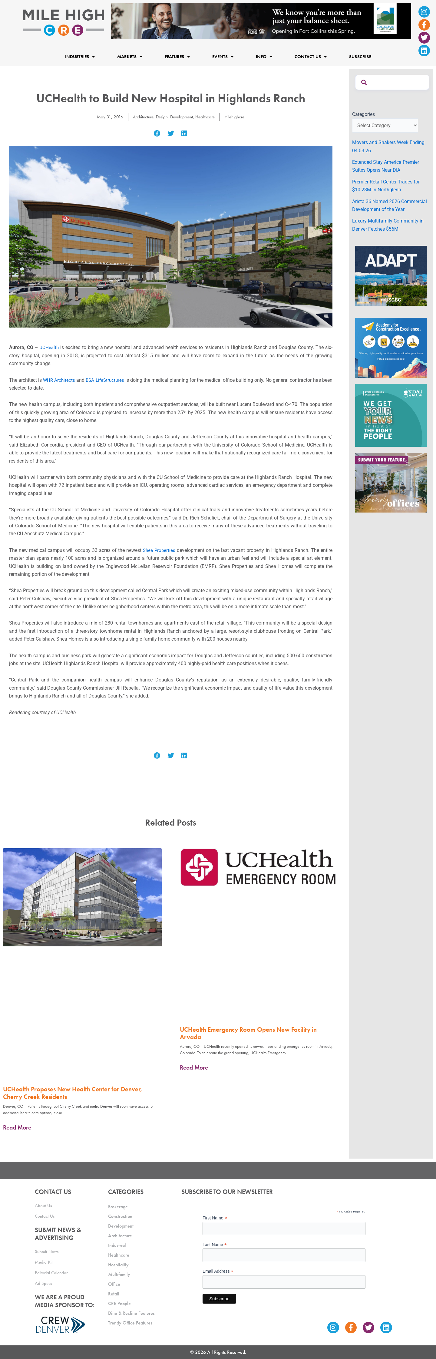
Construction (120, 1216)
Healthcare (207, 117)
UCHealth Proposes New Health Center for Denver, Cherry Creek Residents (72, 1093)
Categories (363, 114)
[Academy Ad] (391, 347)
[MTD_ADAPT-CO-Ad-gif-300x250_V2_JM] (391, 275)
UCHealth (49, 347)
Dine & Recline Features (131, 1313)
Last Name (215, 1245)
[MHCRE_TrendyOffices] (391, 482)
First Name (215, 1218)
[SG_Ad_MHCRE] (391, 415)
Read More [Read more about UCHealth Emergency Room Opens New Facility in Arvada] (194, 1067)
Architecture (140, 117)
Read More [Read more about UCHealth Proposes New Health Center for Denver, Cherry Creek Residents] (17, 1127)
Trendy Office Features (130, 1323)
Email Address (218, 1271)
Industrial (117, 1245)
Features (177, 56)
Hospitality (118, 1265)
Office (114, 1284)
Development (181, 117)
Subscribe (360, 57)
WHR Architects (61, 380)
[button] (157, 133)
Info (264, 56)
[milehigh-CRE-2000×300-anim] (261, 21)
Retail (113, 1294)
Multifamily (119, 1274)
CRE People (119, 1303)
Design (160, 117)
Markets (129, 56)
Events (222, 56)
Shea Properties (159, 550)
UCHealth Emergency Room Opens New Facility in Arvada (248, 1033)
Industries (80, 56)
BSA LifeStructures (109, 380)
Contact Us (311, 56)
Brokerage (118, 1206)
